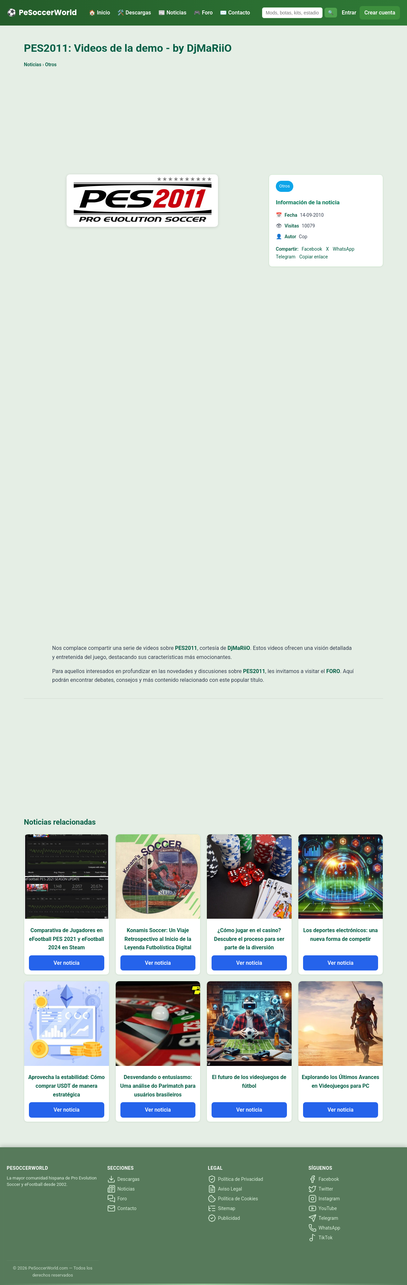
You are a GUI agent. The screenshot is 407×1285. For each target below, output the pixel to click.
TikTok (320, 1238)
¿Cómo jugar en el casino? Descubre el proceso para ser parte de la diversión (249, 939)
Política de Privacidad (235, 1179)
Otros (51, 64)
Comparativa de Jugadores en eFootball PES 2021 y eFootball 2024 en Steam (66, 939)
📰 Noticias (172, 12)
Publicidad (224, 1218)
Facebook (312, 249)
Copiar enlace (313, 256)
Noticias (32, 64)
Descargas (123, 1179)
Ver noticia (66, 963)
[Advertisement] (203, 122)
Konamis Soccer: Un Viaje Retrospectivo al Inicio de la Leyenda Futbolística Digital (157, 939)
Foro (117, 1199)
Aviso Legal (225, 1189)
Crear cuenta (379, 12)
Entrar (349, 12)
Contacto (122, 1208)
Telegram (285, 256)
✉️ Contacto (235, 12)
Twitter (320, 1189)
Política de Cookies (233, 1199)
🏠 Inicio (99, 12)
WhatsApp (343, 249)
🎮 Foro (203, 12)
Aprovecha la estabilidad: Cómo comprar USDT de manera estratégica (66, 1085)
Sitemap (221, 1208)
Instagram (324, 1199)
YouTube (322, 1208)
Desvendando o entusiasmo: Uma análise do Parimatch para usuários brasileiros (157, 1085)
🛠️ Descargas (134, 12)
